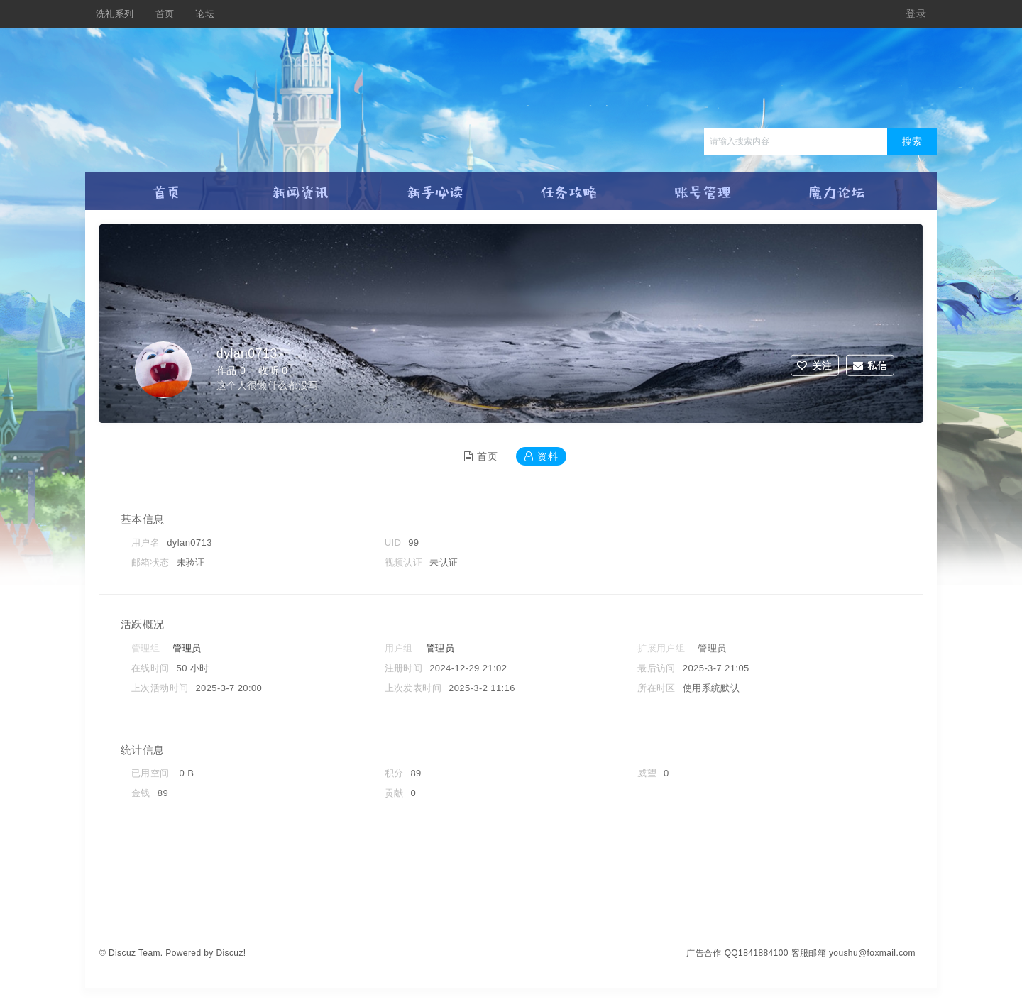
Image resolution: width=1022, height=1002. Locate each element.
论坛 (204, 14)
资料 (541, 456)
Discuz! (231, 953)
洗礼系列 (115, 14)
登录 (916, 14)
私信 (870, 364)
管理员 (186, 648)
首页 (165, 14)
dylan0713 (250, 354)
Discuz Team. (136, 953)
